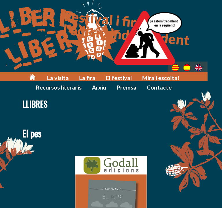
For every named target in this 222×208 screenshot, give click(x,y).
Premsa (105, 84)
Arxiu (81, 84)
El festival (101, 76)
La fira (72, 76)
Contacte (136, 84)
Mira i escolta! (138, 76)
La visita (46, 76)
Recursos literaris (185, 76)
